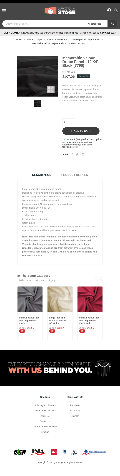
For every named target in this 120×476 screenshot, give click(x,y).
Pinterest (83, 154)
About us (45, 416)
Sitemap (45, 432)
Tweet (77, 154)
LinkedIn (75, 416)
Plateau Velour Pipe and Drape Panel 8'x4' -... (29, 320)
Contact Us (45, 421)
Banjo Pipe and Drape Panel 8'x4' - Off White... (58, 320)
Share (72, 154)
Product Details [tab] (74, 174)
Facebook (75, 405)
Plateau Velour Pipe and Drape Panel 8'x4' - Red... (89, 320)
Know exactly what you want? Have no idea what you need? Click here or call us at (60, 33)
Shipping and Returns (44, 405)
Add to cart (82, 131)
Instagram (75, 410)
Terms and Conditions (45, 410)
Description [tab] (41, 174)
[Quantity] (67, 122)
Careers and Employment (45, 426)
